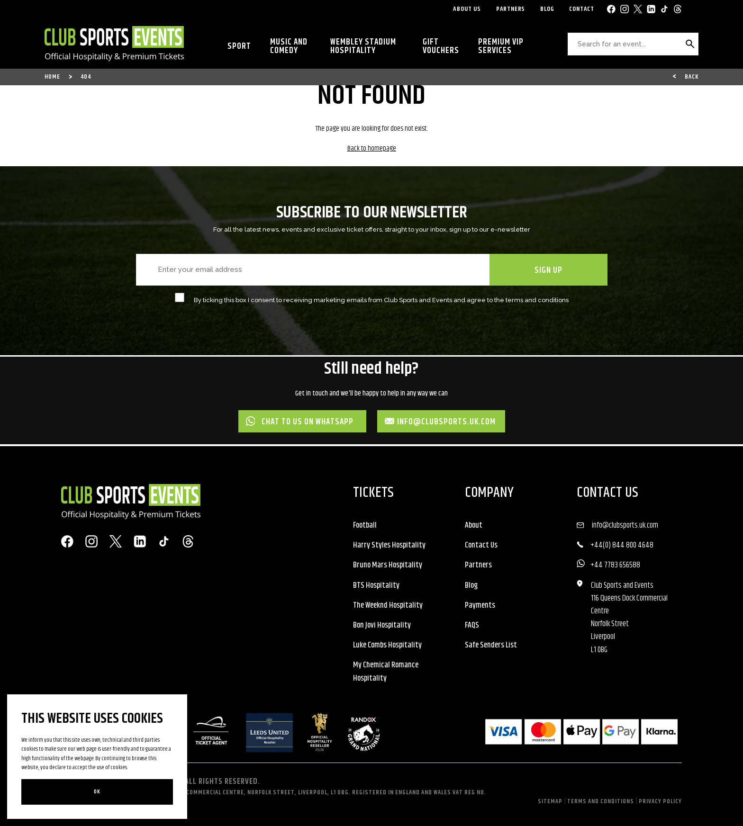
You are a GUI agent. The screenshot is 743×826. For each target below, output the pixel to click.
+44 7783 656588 (615, 565)
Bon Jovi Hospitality (382, 625)
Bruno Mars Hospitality (387, 565)
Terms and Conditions (600, 801)
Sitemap (550, 801)
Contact (581, 9)
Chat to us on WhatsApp (300, 422)
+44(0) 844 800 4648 (621, 545)
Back (691, 76)
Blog (547, 9)
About (473, 525)
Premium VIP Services (501, 46)
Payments (480, 605)
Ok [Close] (97, 791)
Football (365, 525)
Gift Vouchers (441, 46)
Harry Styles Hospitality (389, 545)
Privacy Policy (660, 801)
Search (689, 47)
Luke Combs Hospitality (387, 645)
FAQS (472, 625)
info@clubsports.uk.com (440, 422)
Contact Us (481, 545)
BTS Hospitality (376, 585)
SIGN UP (548, 270)
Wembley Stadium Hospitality (363, 46)
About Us (466, 9)
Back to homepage (371, 148)
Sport (239, 46)
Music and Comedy (289, 46)
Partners (510, 9)
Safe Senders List (491, 645)
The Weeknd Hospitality (388, 605)
